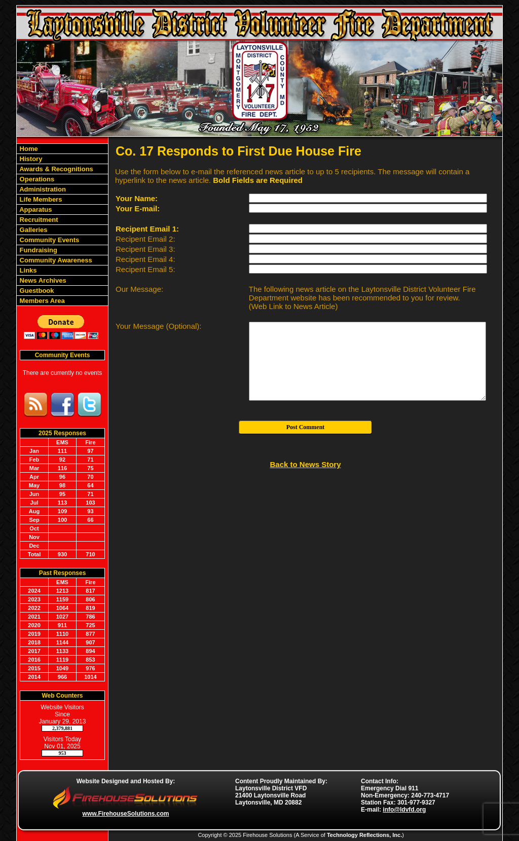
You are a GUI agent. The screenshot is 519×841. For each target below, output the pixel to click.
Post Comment (305, 427)
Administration (42, 189)
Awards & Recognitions (55, 169)
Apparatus (35, 209)
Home (28, 148)
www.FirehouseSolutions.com (126, 813)
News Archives (42, 280)
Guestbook (36, 290)
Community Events (48, 240)
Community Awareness (55, 260)
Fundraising (37, 250)
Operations (36, 179)
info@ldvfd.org (404, 809)
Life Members (40, 199)
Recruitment (38, 219)
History (30, 159)
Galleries (33, 230)
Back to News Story (305, 464)
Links (27, 270)
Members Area (41, 300)
